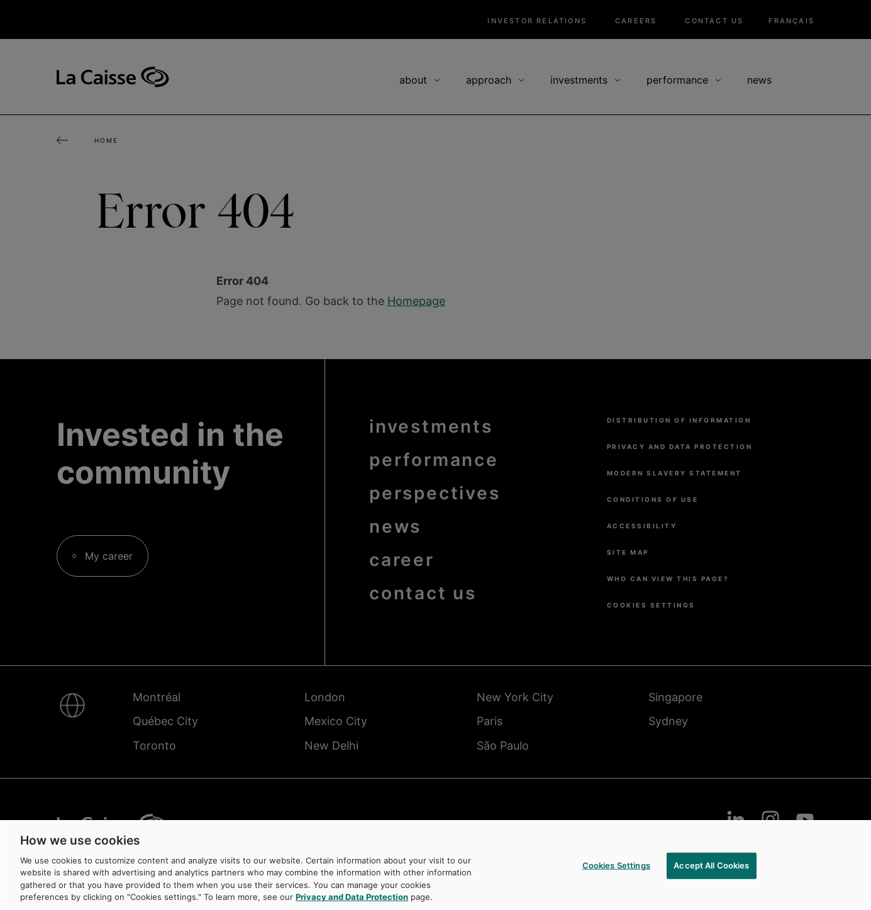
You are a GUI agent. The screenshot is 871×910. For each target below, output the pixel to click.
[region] (435, 865)
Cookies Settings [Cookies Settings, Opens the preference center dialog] (616, 865)
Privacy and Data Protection (352, 897)
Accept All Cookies (711, 865)
